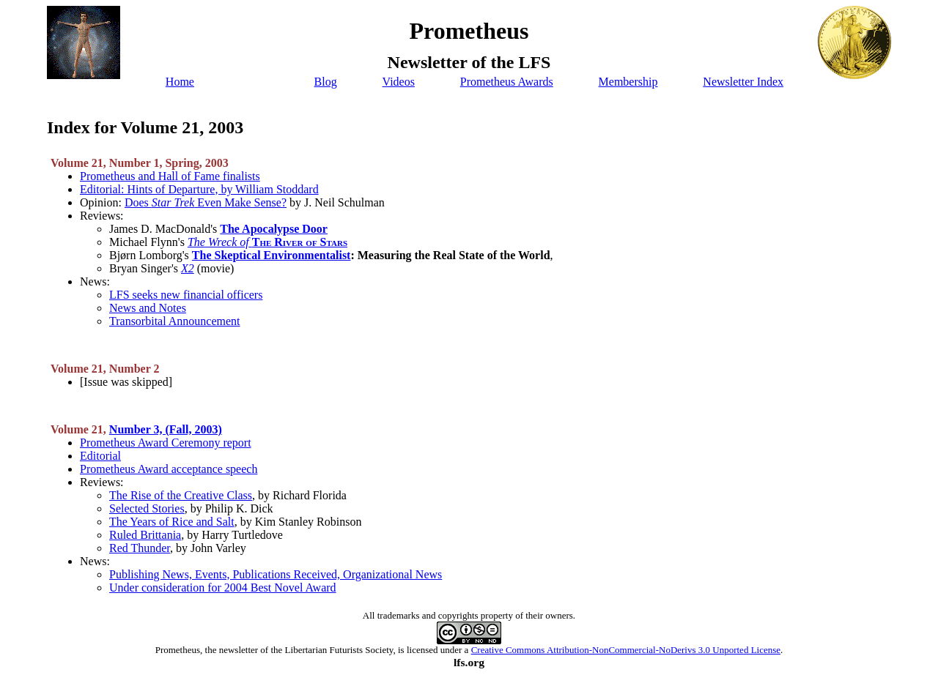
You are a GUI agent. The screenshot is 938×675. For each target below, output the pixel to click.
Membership (628, 81)
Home (180, 81)
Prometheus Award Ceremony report (165, 442)
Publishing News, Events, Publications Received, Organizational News (275, 574)
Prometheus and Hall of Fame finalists (170, 176)
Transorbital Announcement (174, 321)
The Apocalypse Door (274, 229)
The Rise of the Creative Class (180, 495)
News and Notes (147, 308)
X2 (187, 268)
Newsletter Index (743, 81)
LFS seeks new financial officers (185, 294)
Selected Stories (147, 508)
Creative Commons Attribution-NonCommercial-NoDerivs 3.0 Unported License (625, 649)
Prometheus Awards (506, 81)
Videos (399, 81)
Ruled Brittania (145, 535)
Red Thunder (139, 548)
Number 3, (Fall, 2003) (165, 429)
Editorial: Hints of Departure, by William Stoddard (199, 189)
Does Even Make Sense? (206, 202)
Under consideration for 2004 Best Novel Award (222, 587)
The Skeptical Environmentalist (271, 255)
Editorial (100, 456)
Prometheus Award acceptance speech (168, 469)
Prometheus (177, 649)
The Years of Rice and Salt (171, 521)
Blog (325, 81)
